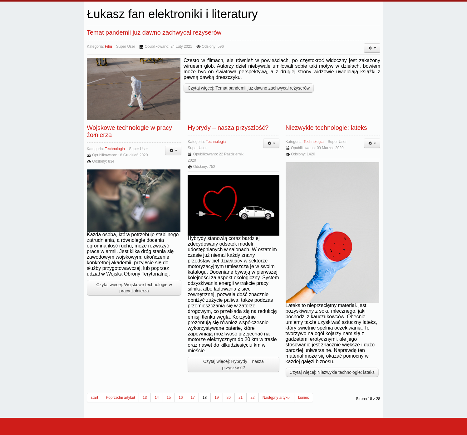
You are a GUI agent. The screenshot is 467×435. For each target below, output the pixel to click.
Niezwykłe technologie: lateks (326, 127)
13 (145, 397)
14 (157, 397)
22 (252, 397)
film (108, 46)
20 (229, 397)
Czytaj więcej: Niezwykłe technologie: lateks (332, 372)
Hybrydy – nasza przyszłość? (228, 127)
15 (169, 397)
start (94, 397)
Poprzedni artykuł (120, 397)
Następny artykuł (276, 397)
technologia (115, 149)
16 (181, 397)
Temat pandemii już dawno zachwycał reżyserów (154, 32)
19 (216, 397)
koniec (303, 397)
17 (193, 397)
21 (240, 397)
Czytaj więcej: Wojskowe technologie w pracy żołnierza (134, 287)
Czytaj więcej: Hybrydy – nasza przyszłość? (233, 364)
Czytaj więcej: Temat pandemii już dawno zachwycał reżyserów (249, 88)
